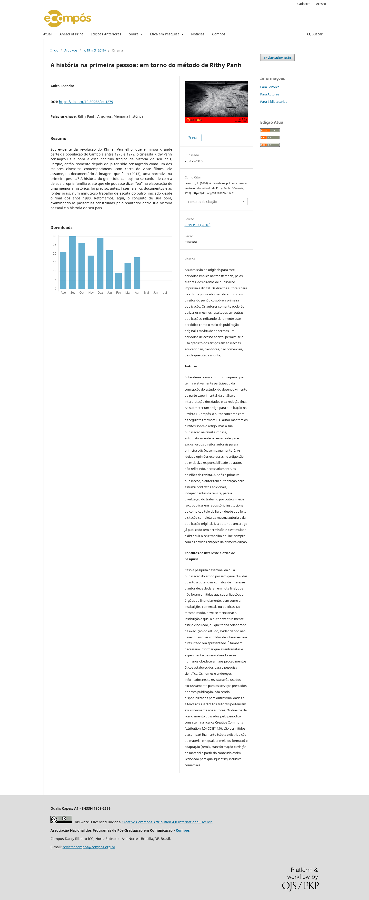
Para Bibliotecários (273, 101)
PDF (194, 137)
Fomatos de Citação (202, 201)
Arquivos (70, 50)
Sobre (134, 34)
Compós (218, 34)
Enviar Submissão (277, 57)
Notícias (197, 34)
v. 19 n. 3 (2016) (94, 50)
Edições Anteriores (106, 34)
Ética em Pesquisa (165, 34)
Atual (47, 34)
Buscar (315, 34)
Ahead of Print (71, 34)
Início (54, 50)
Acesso (321, 3)
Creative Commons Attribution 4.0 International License (167, 822)
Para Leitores (269, 87)
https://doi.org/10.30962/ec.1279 (86, 101)
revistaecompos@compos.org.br (89, 847)
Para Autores (269, 94)
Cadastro (303, 3)
